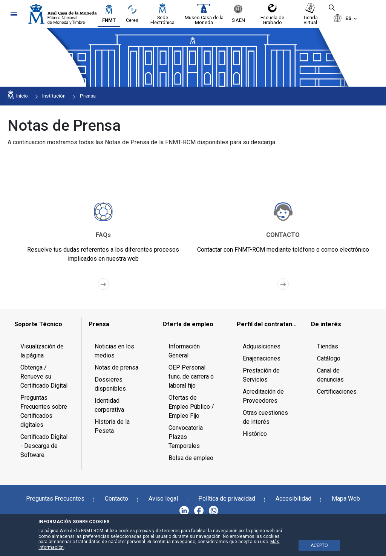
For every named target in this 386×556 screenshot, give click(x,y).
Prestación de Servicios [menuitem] (261, 375)
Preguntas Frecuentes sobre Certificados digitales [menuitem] (43, 411)
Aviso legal (163, 498)
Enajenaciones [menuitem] (261, 358)
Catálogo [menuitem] (328, 358)
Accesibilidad (293, 498)
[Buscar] (331, 8)
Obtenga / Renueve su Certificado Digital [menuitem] (43, 376)
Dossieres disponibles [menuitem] (110, 384)
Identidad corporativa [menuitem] (109, 405)
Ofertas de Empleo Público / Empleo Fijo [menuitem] (191, 406)
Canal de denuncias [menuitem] (330, 375)
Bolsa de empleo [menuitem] (190, 457)
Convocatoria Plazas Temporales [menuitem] (185, 436)
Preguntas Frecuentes (55, 498)
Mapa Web (346, 498)
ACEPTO (319, 545)
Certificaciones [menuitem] (337, 391)
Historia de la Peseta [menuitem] (112, 426)
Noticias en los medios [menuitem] (114, 351)
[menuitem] (44, 324)
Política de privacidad (226, 498)
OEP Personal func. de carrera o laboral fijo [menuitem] (191, 376)
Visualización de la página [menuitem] (42, 351)
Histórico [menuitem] (255, 433)
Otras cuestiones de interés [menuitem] (265, 417)
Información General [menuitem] (184, 351)
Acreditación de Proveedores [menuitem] (263, 396)
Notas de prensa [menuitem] (116, 367)
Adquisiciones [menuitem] (261, 346)
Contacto (116, 498)
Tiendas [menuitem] (327, 346)
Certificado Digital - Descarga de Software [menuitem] (43, 445)
